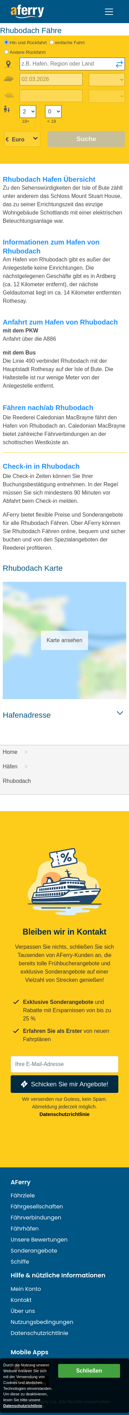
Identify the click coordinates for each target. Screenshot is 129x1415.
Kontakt (21, 1300)
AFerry (21, 1182)
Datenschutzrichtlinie (65, 1114)
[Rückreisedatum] (51, 96)
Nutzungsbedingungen (42, 1322)
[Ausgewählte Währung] (22, 139)
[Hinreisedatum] (51, 79)
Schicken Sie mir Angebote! (63, 1084)
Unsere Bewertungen (39, 1240)
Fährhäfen (25, 1229)
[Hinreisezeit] (107, 79)
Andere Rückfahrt (28, 52)
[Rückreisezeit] (107, 96)
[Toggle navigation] (109, 11)
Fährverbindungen (36, 1218)
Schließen (89, 1371)
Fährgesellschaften (37, 1206)
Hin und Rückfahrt (28, 42)
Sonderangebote (34, 1251)
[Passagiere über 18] (28, 111)
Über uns (23, 1311)
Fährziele (23, 1195)
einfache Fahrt (70, 42)
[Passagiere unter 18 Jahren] (53, 111)
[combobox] (72, 64)
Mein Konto (26, 1289)
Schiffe (20, 1262)
